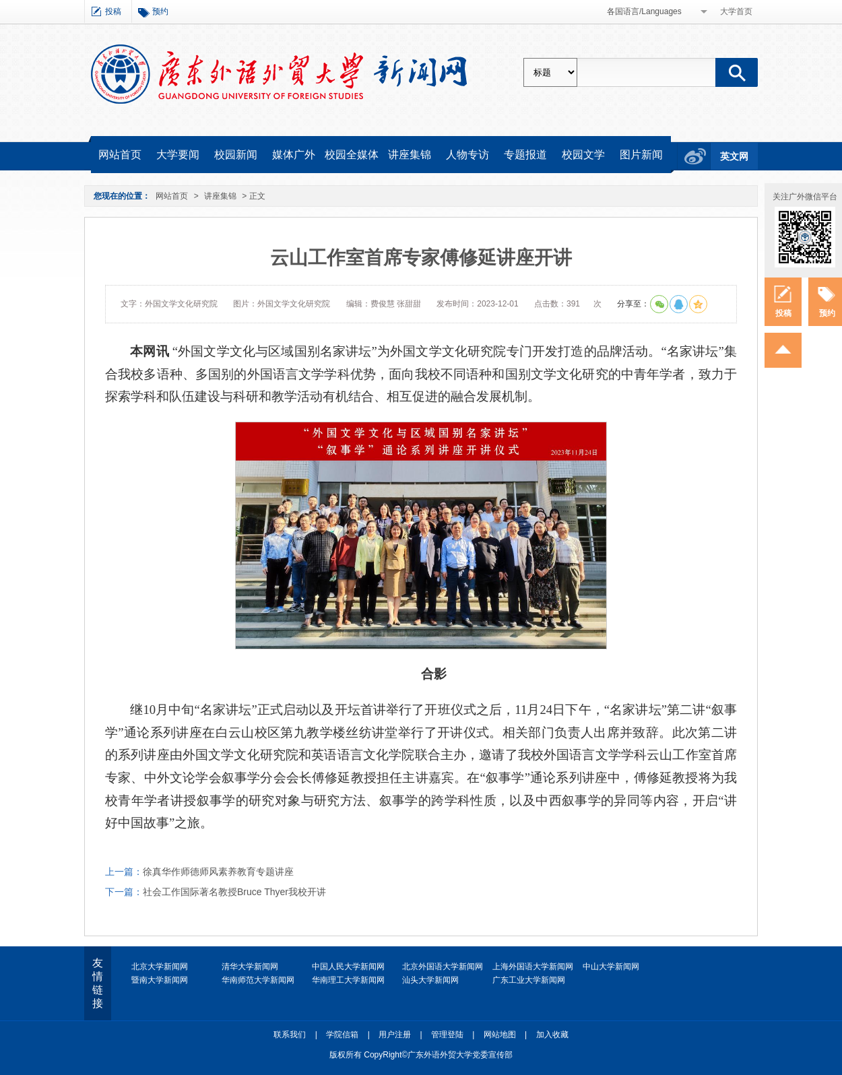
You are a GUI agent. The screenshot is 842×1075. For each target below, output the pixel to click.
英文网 (734, 156)
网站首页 (119, 154)
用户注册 (395, 1034)
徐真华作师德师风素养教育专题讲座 (218, 871)
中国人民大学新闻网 (348, 966)
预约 (160, 11)
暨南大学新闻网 (159, 980)
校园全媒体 (352, 154)
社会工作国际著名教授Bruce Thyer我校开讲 (234, 891)
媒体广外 (293, 154)
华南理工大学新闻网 (348, 980)
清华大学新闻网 (250, 966)
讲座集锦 (409, 154)
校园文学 (583, 154)
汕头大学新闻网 (430, 980)
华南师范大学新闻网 (258, 980)
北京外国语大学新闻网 (442, 966)
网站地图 (500, 1034)
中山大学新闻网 (611, 966)
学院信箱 (342, 1034)
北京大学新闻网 (159, 966)
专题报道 (525, 154)
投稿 (113, 11)
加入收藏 (552, 1034)
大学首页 (736, 11)
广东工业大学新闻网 (528, 980)
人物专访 (467, 154)
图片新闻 (641, 154)
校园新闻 (235, 154)
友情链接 (97, 983)
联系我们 (289, 1034)
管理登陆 (447, 1034)
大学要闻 (177, 154)
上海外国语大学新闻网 (532, 966)
